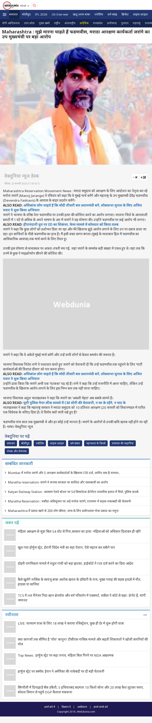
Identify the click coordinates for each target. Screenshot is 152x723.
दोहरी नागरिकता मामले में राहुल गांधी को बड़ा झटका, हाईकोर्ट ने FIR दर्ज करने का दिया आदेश (75, 563)
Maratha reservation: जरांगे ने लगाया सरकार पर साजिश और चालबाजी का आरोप (58, 482)
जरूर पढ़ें (12, 522)
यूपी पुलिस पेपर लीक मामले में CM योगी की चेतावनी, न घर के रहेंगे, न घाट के (74, 402)
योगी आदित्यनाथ (11, 23)
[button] (4, 14)
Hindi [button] (23, 5)
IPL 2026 (41, 14)
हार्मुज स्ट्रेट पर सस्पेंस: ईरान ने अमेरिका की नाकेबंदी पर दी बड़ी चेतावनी (61, 671)
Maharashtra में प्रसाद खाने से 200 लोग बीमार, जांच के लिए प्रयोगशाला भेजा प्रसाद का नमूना (63, 511)
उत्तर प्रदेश (29, 23)
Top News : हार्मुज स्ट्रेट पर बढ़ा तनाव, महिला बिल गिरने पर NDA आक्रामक (66, 655)
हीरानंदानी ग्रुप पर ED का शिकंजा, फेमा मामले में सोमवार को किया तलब (71, 224)
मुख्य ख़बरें (44, 23)
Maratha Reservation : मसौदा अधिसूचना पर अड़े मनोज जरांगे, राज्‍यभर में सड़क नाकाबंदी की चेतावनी (69, 501)
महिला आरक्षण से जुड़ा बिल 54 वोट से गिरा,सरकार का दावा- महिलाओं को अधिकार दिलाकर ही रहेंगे (79, 531)
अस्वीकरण (82, 707)
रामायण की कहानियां (123, 443)
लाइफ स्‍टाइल (140, 14)
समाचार (13, 14)
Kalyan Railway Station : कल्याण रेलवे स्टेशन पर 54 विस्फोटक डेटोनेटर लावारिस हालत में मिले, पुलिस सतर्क (73, 492)
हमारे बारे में (49, 707)
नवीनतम (11, 614)
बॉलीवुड (26, 14)
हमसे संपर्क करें (101, 707)
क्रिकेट (125, 14)
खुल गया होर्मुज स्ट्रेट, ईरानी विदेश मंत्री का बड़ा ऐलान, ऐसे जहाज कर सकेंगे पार (66, 547)
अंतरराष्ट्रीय (69, 23)
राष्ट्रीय (57, 23)
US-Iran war (60, 14)
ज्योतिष (98, 14)
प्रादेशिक (84, 23)
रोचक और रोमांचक (17, 451)
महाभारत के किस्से (95, 443)
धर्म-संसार (75, 443)
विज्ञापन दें (66, 707)
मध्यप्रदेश (98, 23)
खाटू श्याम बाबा (81, 14)
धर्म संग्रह (112, 14)
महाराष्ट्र (137, 23)
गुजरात (124, 23)
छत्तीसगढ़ (112, 23)
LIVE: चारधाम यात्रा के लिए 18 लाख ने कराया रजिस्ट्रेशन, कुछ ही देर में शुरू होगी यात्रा (71, 623)
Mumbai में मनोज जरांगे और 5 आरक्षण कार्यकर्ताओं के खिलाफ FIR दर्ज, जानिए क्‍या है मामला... (64, 473)
